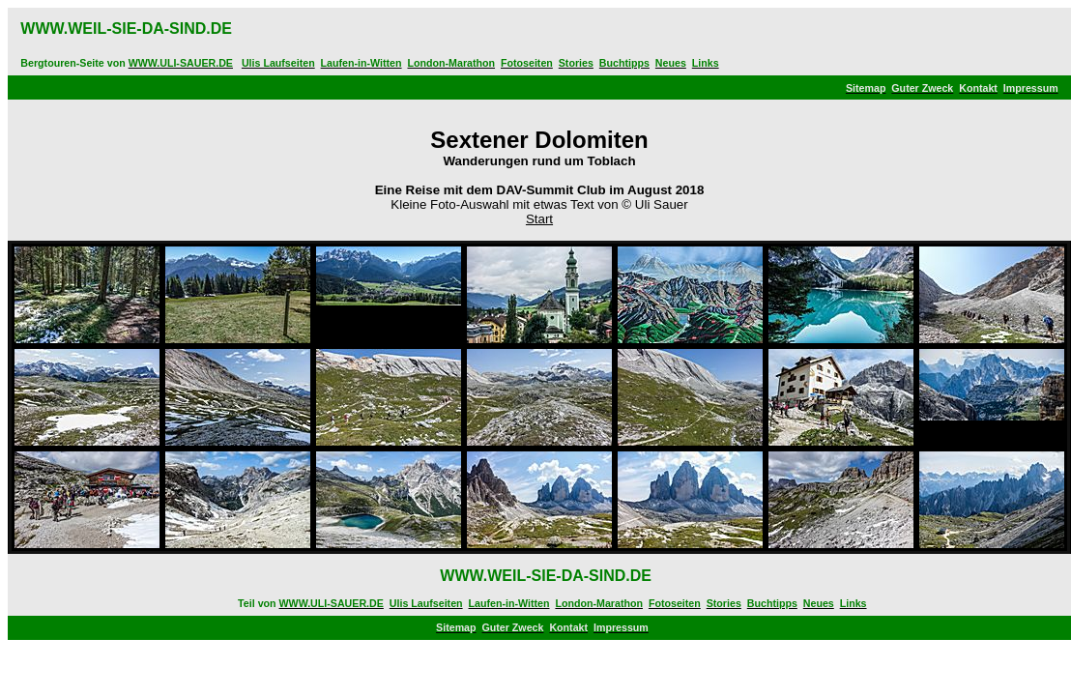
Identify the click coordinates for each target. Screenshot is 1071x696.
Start (539, 219)
